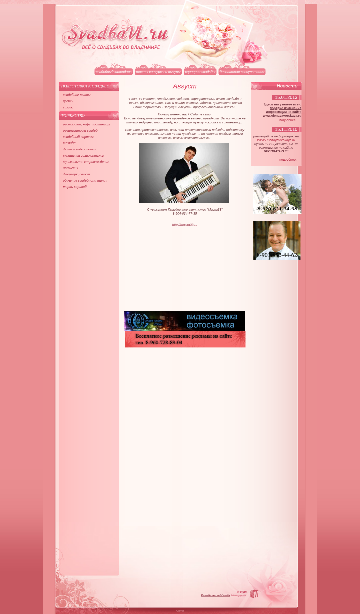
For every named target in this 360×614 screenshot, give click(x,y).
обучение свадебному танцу (85, 180)
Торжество (73, 115)
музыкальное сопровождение (86, 162)
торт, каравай (75, 187)
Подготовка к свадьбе (85, 86)
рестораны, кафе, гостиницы (86, 124)
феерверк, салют (76, 174)
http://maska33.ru (184, 225)
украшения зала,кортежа (83, 155)
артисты (70, 168)
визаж (68, 107)
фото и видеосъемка (79, 149)
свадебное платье (77, 95)
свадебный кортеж (78, 137)
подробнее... (289, 120)
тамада (69, 143)
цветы (68, 101)
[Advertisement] (185, 271)
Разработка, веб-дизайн (215, 595)
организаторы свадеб (80, 130)
